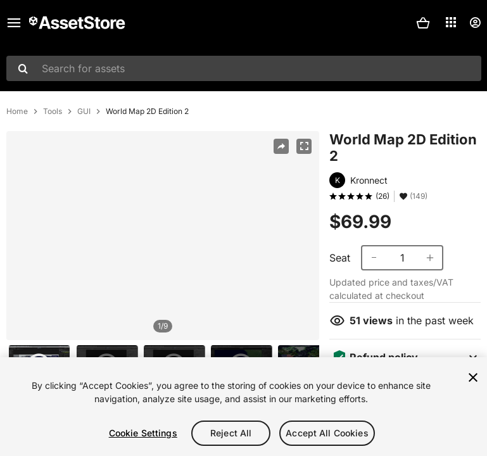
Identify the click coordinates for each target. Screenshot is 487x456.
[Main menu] (14, 22)
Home (17, 111)
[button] (423, 22)
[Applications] (451, 22)
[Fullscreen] (304, 146)
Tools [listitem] (52, 111)
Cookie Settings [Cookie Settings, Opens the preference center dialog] (143, 433)
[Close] (473, 377)
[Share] (281, 146)
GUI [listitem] (84, 111)
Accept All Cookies (327, 433)
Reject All (230, 433)
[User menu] (475, 22)
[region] (162, 236)
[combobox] (243, 68)
